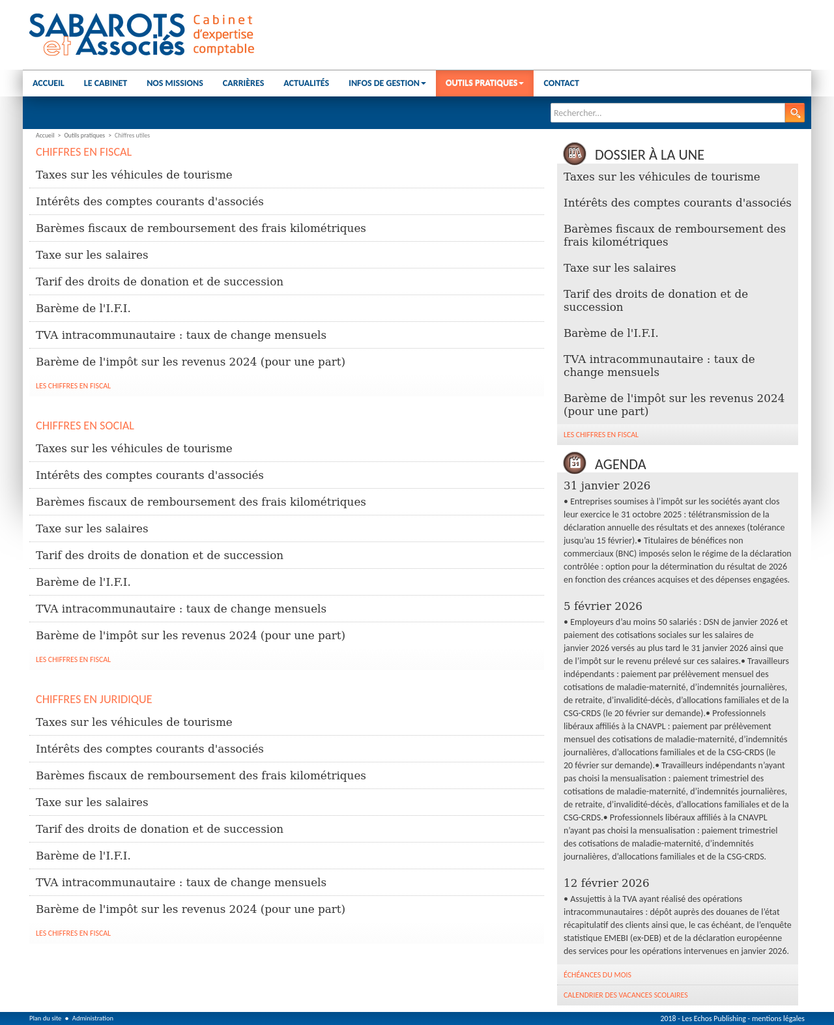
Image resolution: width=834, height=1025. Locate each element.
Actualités (306, 83)
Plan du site (45, 1018)
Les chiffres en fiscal (73, 385)
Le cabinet (105, 83)
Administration (92, 1018)
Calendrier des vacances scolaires (626, 995)
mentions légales (778, 1018)
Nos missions (175, 83)
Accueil (49, 83)
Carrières (243, 83)
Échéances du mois (597, 974)
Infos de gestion (387, 83)
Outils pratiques (485, 83)
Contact (561, 83)
